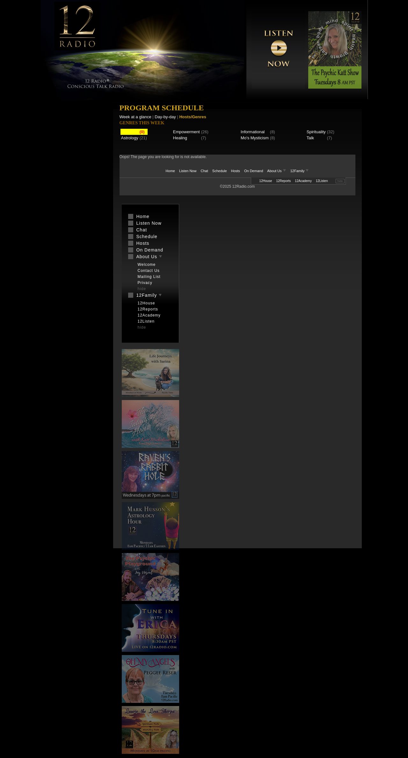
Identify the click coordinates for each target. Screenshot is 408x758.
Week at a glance (135, 116)
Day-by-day (165, 116)
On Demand (253, 171)
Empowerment (186, 131)
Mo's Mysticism (255, 137)
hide (340, 181)
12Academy (303, 181)
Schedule (219, 171)
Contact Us (149, 270)
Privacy (145, 283)
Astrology (129, 137)
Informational (253, 131)
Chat (204, 171)
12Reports (283, 181)
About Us (277, 171)
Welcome (147, 264)
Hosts (235, 171)
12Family (299, 171)
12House (265, 181)
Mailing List (149, 276)
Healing (180, 137)
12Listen (322, 181)
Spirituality (316, 131)
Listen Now (187, 171)
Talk (310, 137)
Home (170, 171)
